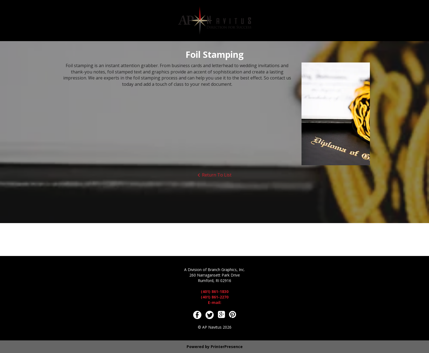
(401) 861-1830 (214, 291)
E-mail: (214, 302)
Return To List (216, 175)
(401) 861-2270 (214, 297)
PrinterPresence (227, 346)
